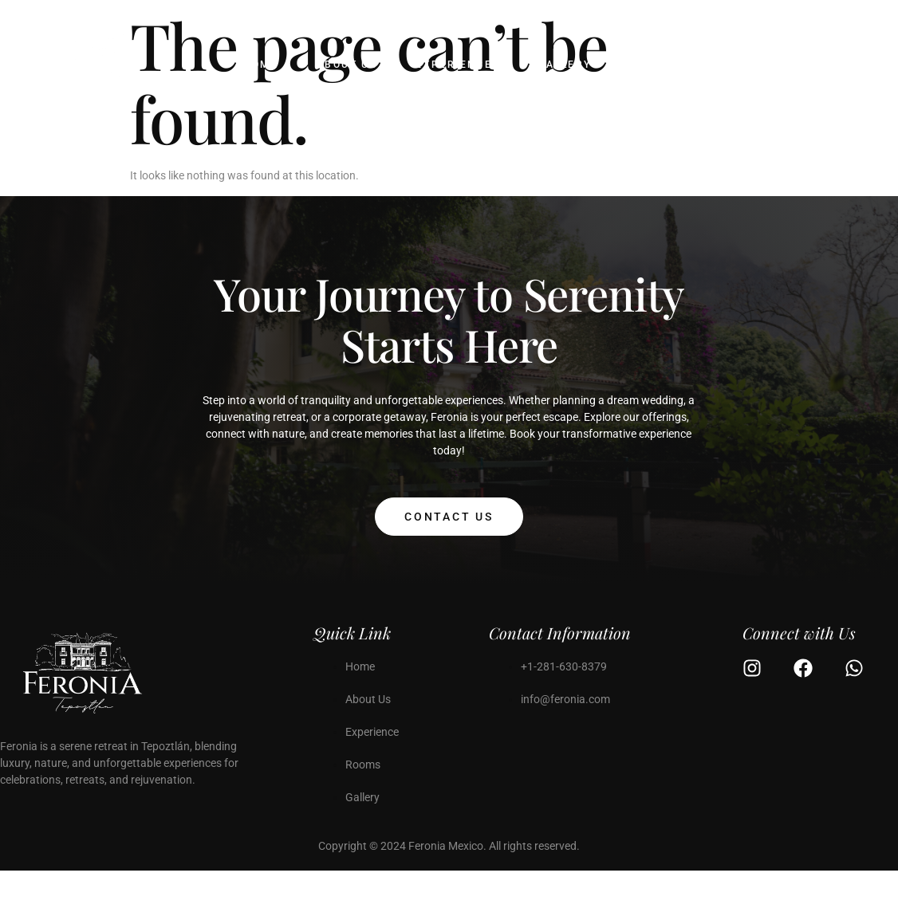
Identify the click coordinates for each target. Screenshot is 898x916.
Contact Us (449, 516)
